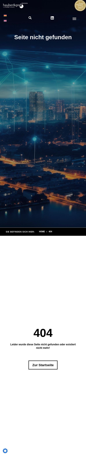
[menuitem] (5, 15)
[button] (30, 18)
